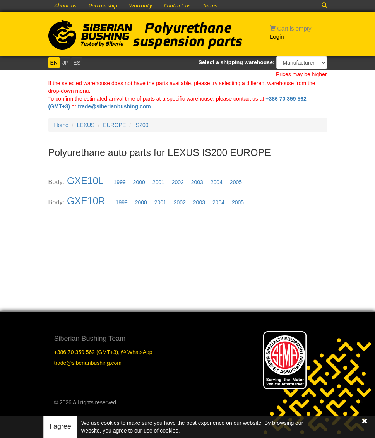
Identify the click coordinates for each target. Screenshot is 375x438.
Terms (209, 6)
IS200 (141, 125)
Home (61, 125)
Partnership (102, 6)
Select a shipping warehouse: (237, 62)
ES (76, 63)
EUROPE (114, 125)
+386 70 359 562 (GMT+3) (86, 352)
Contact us (177, 6)
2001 (158, 182)
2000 (139, 182)
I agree (60, 426)
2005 (236, 182)
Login (277, 36)
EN (54, 63)
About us (65, 6)
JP (65, 63)
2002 (178, 182)
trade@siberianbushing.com (114, 106)
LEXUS (86, 125)
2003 (197, 182)
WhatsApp (136, 352)
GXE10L (85, 180)
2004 (217, 182)
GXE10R (86, 200)
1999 (120, 182)
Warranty (140, 6)
